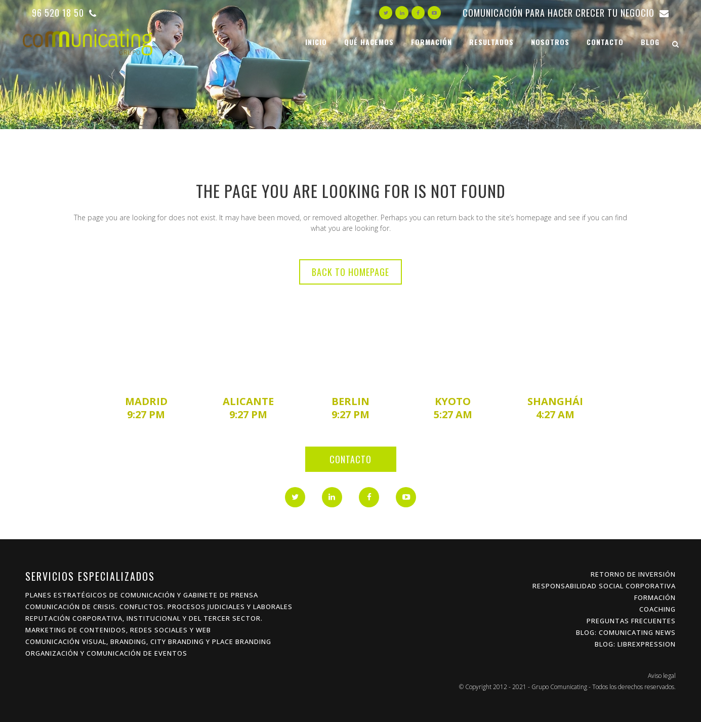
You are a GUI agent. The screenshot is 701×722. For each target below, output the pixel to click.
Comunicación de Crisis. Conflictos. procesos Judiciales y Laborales (159, 606)
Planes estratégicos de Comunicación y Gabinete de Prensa (141, 594)
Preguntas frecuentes (631, 620)
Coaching (657, 609)
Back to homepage (350, 271)
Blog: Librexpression (635, 644)
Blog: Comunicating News (626, 632)
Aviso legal (662, 675)
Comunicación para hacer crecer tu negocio (566, 12)
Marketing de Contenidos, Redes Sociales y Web (118, 629)
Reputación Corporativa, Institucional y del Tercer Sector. (144, 618)
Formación (655, 597)
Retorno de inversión (633, 574)
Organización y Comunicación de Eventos (106, 653)
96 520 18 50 (64, 12)
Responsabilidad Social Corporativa (604, 585)
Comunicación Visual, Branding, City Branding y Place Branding (148, 641)
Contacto (350, 459)
